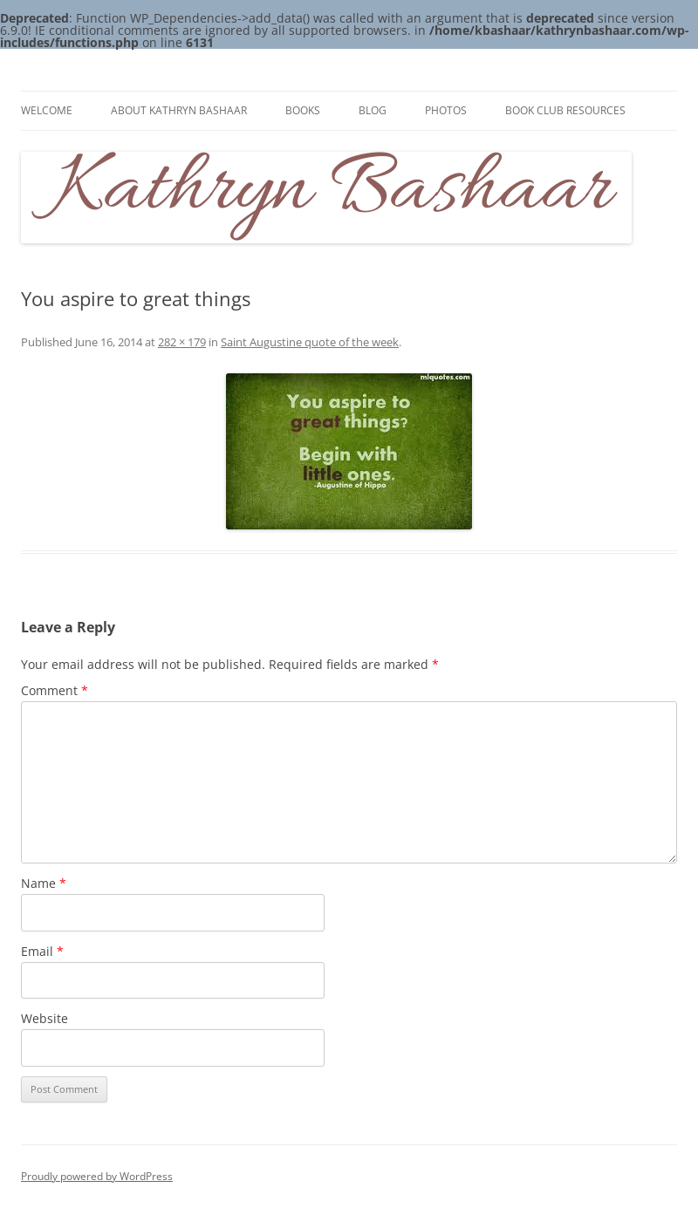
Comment (54, 690)
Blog (373, 110)
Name (43, 883)
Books (302, 110)
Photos (446, 110)
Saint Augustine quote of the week (310, 342)
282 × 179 (182, 342)
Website (44, 1018)
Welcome (46, 110)
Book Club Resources (565, 110)
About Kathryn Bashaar (179, 110)
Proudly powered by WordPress (97, 1176)
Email (42, 951)
